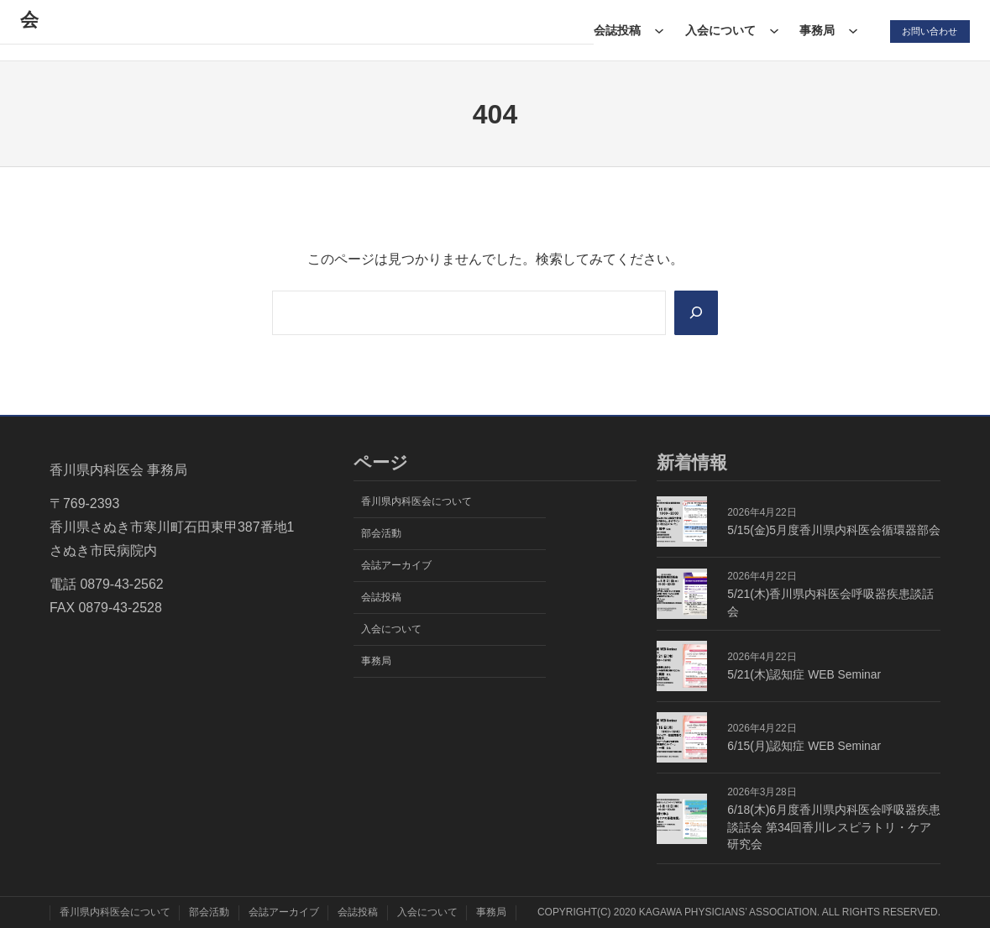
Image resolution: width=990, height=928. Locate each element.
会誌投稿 (612, 30)
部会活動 (393, 30)
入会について (715, 30)
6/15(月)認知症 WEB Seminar (804, 745)
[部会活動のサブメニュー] (436, 30)
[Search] (694, 312)
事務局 (812, 30)
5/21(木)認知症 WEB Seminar (804, 674)
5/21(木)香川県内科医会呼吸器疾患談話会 (830, 602)
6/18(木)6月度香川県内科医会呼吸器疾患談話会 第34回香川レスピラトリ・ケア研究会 (833, 827)
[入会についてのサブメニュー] (769, 30)
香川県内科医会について (262, 30)
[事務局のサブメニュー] (849, 30)
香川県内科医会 (103, 29)
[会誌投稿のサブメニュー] (654, 30)
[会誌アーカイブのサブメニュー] (563, 30)
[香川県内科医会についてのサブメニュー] (345, 30)
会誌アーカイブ (503, 30)
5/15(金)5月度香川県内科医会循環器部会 (833, 530)
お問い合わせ (926, 30)
